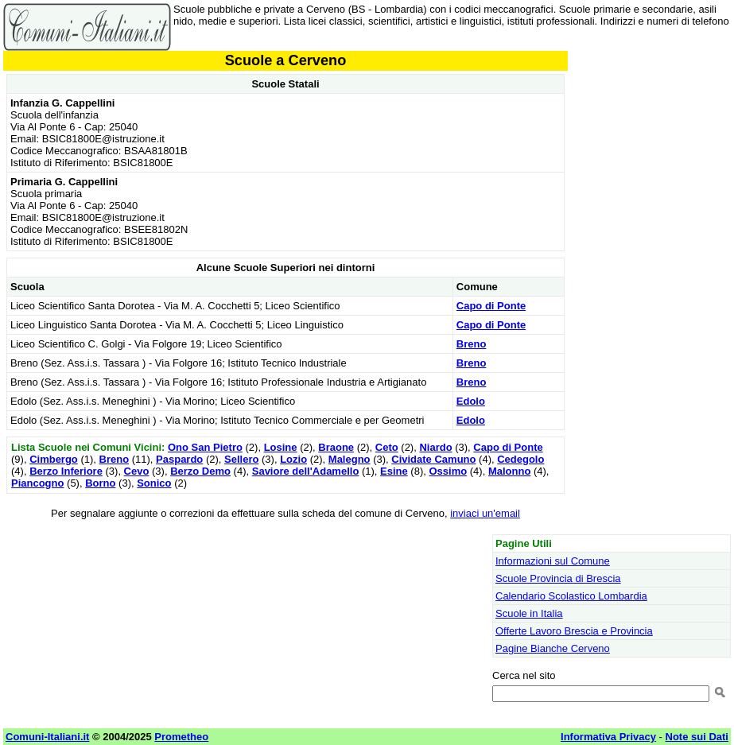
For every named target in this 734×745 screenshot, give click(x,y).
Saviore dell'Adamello (305, 471)
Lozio (293, 459)
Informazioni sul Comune (552, 561)
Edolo (470, 401)
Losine (280, 447)
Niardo (435, 447)
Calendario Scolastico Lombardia (571, 596)
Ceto (386, 447)
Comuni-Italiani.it (47, 737)
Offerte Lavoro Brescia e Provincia (574, 631)
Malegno (349, 459)
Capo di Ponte (491, 306)
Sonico (154, 483)
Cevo (137, 471)
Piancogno (37, 483)
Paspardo (179, 459)
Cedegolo (520, 459)
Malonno (509, 471)
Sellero (241, 459)
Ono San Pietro (205, 447)
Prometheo (181, 737)
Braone (336, 447)
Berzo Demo (200, 471)
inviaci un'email (485, 513)
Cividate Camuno (433, 459)
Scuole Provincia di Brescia (558, 578)
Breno (471, 344)
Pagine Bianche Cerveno (552, 648)
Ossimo (448, 471)
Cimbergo (53, 459)
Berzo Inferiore (66, 471)
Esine (394, 471)
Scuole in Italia (529, 613)
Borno (100, 483)
